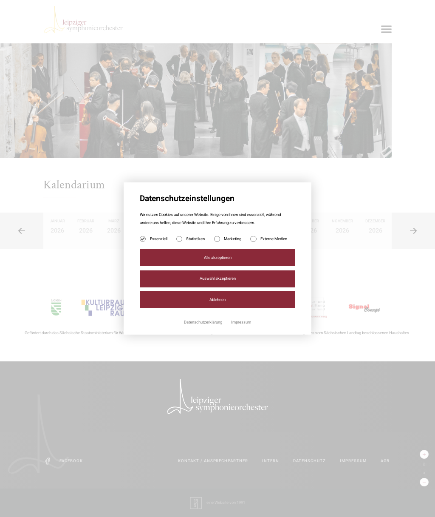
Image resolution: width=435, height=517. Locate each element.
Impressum (241, 322)
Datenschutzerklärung (203, 322)
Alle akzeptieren (218, 258)
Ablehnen (217, 300)
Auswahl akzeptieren (218, 278)
